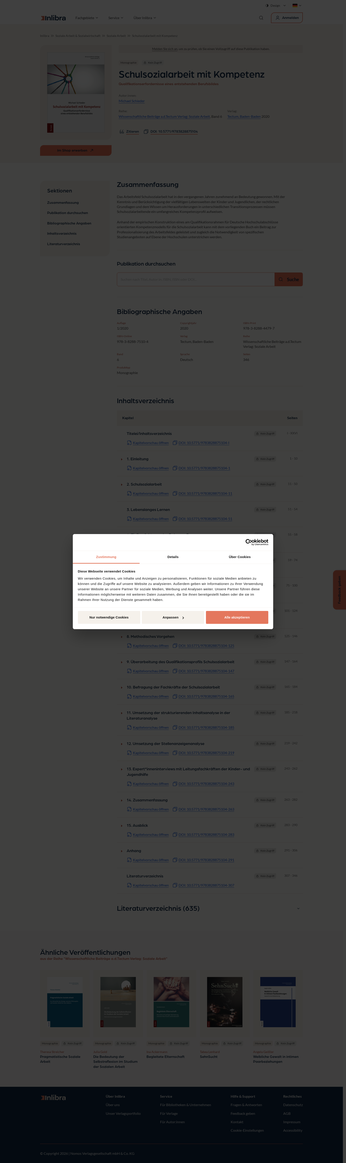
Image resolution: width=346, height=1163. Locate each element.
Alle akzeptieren (237, 617)
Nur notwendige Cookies (109, 617)
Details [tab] (173, 557)
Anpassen (173, 617)
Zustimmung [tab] (106, 557)
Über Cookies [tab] (240, 557)
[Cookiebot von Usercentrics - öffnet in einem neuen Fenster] (248, 542)
